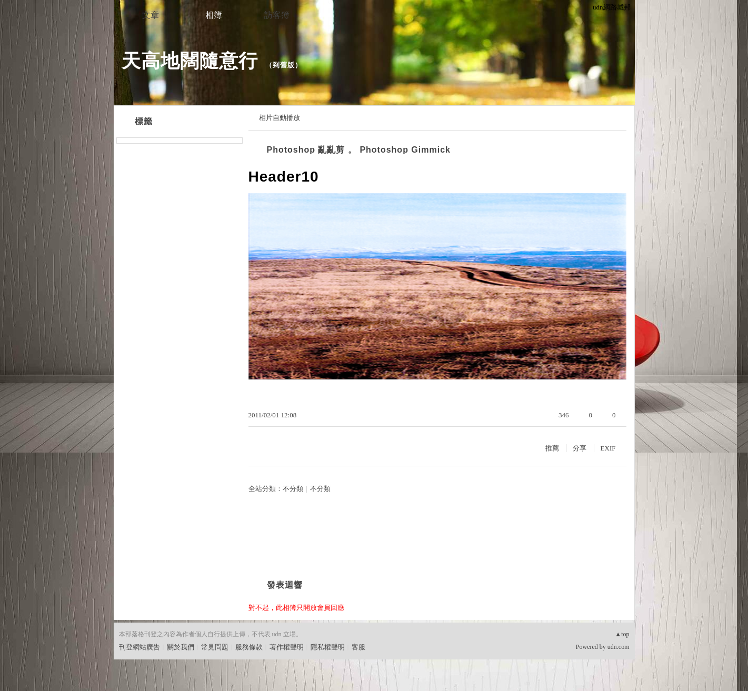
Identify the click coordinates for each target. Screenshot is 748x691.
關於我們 (180, 647)
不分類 (293, 489)
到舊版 (284, 65)
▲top (622, 634)
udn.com (618, 646)
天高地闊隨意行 (190, 61)
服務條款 (249, 647)
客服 (358, 647)
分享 (579, 448)
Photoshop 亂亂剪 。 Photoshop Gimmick (359, 149)
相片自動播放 (279, 118)
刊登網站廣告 (139, 647)
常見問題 (214, 647)
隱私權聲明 (328, 647)
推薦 (552, 448)
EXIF (608, 448)
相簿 (213, 15)
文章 (150, 15)
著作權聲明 (287, 647)
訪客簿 (277, 15)
